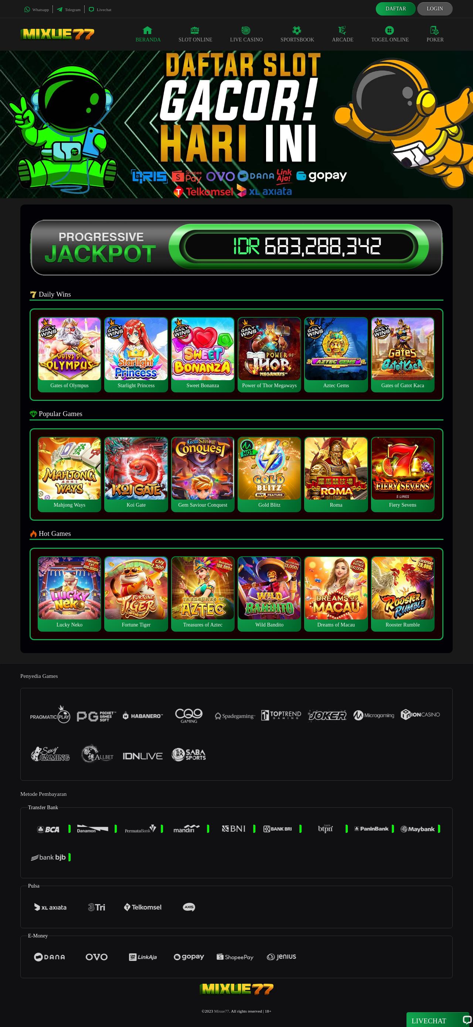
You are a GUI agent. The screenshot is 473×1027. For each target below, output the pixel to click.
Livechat (99, 9)
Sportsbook (297, 34)
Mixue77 (221, 1011)
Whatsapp (36, 9)
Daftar (395, 8)
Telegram (69, 9)
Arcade (343, 34)
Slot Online (195, 34)
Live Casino (246, 34)
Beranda (148, 34)
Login (435, 8)
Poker (435, 34)
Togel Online (390, 34)
